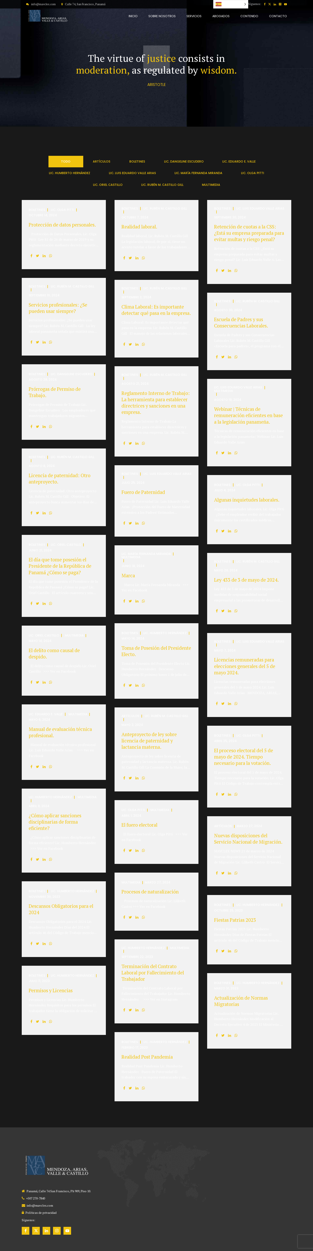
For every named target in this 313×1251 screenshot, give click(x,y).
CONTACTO (278, 16)
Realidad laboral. (139, 226)
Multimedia (223, 391)
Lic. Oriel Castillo (66, 544)
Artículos (130, 716)
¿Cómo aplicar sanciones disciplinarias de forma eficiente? (55, 821)
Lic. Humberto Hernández (165, 633)
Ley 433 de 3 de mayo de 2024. (246, 580)
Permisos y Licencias (51, 990)
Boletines (37, 210)
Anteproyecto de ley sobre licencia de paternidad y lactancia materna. (149, 740)
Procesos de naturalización (150, 891)
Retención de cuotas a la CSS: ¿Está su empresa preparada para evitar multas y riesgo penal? (249, 232)
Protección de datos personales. (62, 225)
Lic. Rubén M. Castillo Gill (165, 208)
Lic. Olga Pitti (62, 210)
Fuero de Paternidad (143, 492)
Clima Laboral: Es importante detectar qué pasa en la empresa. (156, 310)
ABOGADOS (221, 16)
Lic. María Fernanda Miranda (146, 554)
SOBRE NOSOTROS (162, 16)
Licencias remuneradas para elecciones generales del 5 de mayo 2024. (244, 666)
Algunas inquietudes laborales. (247, 500)
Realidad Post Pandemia (147, 1057)
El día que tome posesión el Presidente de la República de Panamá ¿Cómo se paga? (60, 565)
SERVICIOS (193, 16)
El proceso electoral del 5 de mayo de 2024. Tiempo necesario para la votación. (243, 756)
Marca (128, 575)
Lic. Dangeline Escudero (71, 374)
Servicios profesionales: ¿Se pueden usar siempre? (58, 308)
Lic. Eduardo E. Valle (46, 714)
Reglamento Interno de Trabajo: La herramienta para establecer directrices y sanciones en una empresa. (156, 402)
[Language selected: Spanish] (230, 4)
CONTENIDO (249, 16)
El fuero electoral (139, 825)
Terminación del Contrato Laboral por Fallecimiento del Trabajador (153, 972)
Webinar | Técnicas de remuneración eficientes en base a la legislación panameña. (248, 415)
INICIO (133, 16)
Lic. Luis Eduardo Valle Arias (260, 208)
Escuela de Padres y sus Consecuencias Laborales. (241, 322)
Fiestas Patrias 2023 (235, 920)
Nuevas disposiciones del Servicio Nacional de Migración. (248, 838)
